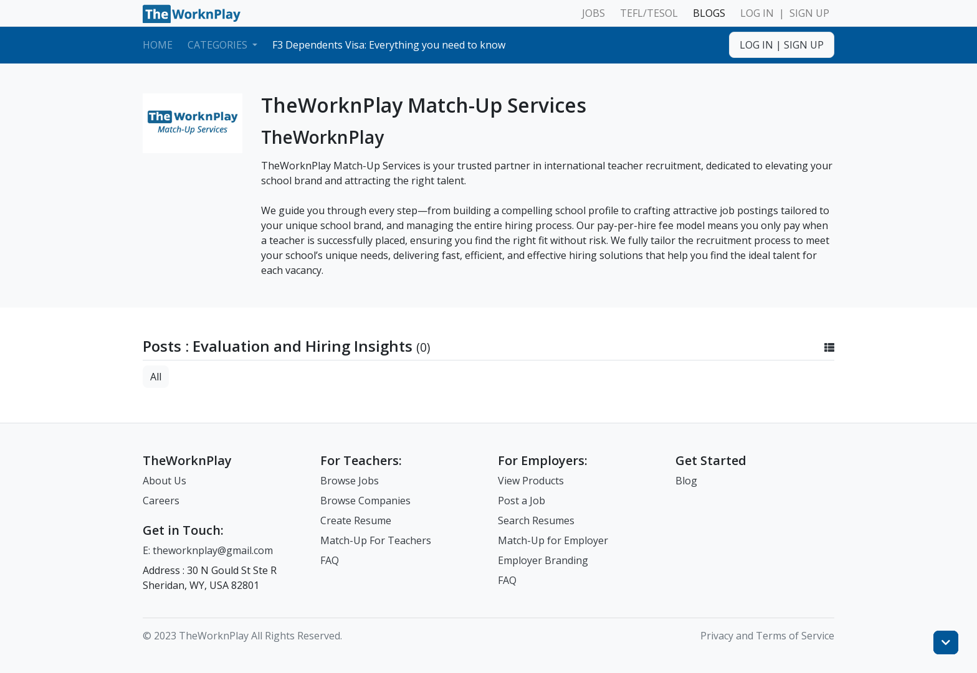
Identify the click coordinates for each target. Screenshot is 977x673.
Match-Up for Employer (553, 540)
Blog (686, 480)
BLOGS (709, 13)
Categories (219, 45)
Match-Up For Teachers (375, 540)
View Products (531, 480)
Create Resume (355, 520)
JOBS (593, 13)
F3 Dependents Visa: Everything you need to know (388, 45)
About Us (164, 480)
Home (158, 45)
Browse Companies (365, 500)
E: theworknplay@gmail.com (208, 550)
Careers (161, 500)
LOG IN (757, 13)
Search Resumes (536, 520)
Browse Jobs (349, 480)
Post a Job (521, 500)
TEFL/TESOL (649, 13)
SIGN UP (809, 13)
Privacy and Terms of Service (767, 635)
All (155, 377)
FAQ (329, 560)
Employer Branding (543, 560)
